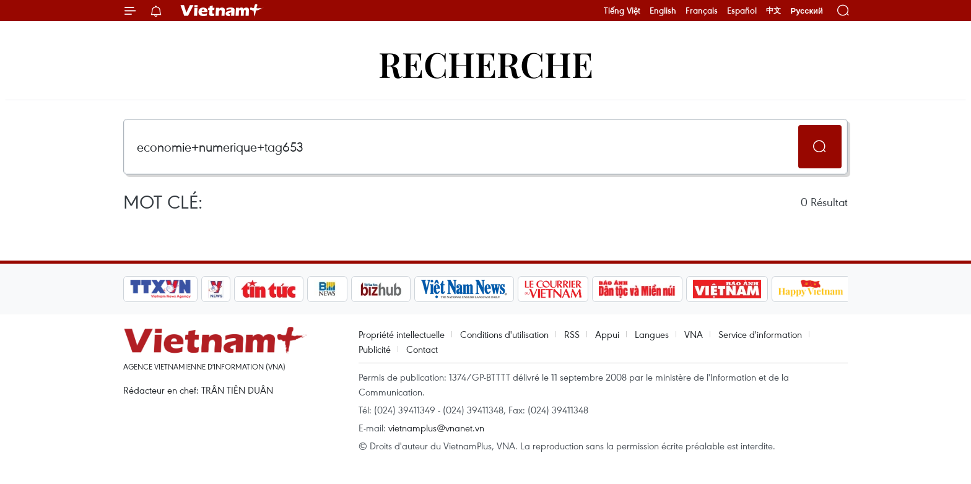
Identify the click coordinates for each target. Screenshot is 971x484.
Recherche (485, 63)
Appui (607, 334)
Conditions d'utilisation (504, 334)
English (663, 10)
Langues (652, 334)
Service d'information (760, 334)
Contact (422, 349)
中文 (773, 10)
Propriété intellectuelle (402, 334)
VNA (693, 334)
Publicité (375, 349)
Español (742, 10)
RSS (572, 334)
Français (702, 10)
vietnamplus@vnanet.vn (436, 427)
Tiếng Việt (622, 10)
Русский (806, 10)
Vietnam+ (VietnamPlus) (221, 10)
